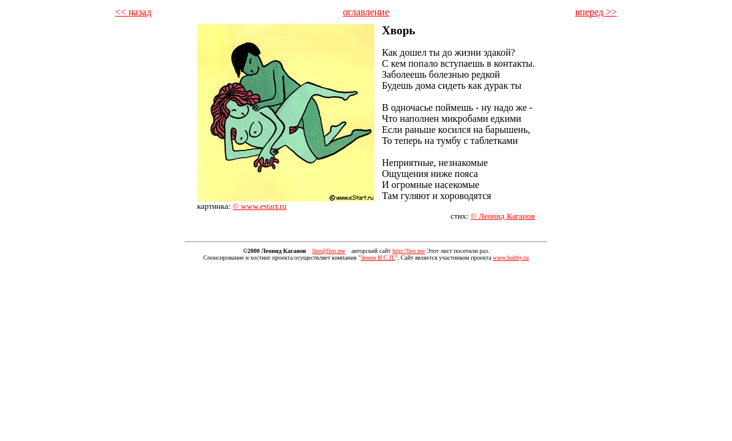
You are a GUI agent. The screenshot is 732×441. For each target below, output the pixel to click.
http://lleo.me (408, 250)
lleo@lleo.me (328, 250)
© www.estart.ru (259, 206)
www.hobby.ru (511, 257)
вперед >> (596, 12)
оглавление (366, 12)
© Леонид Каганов (503, 216)
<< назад (133, 12)
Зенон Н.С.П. (377, 257)
